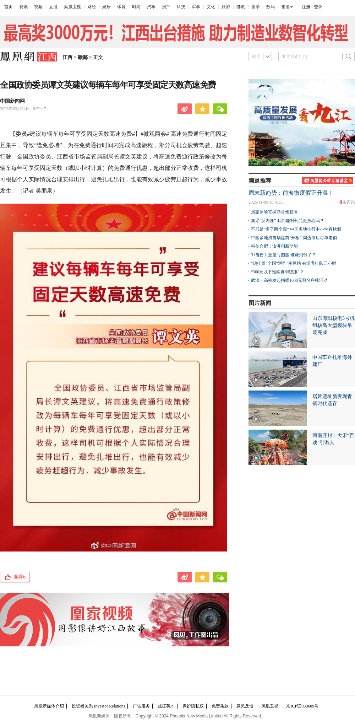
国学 (255, 6)
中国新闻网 (12, 101)
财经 (91, 6)
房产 (166, 6)
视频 (38, 6)
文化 (211, 6)
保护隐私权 (193, 706)
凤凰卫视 (72, 6)
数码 (270, 6)
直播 (53, 6)
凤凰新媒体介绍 (49, 706)
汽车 (151, 6)
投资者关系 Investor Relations (98, 706)
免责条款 (220, 706)
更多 (286, 7)
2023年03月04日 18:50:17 (23, 108)
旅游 (226, 6)
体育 (121, 6)
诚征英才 (166, 706)
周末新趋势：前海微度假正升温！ (291, 193)
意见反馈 (244, 706)
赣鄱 (83, 57)
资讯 (23, 6)
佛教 (240, 6)
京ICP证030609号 (302, 706)
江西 (67, 57)
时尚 (136, 6)
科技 (181, 6)
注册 (306, 6)
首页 (8, 6)
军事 (196, 6)
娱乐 (106, 6)
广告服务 (141, 706)
